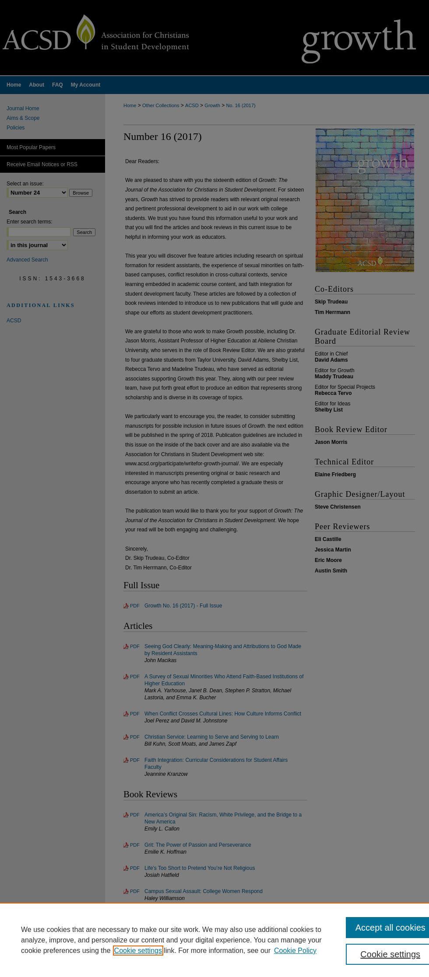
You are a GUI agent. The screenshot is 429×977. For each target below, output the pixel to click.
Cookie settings (138, 950)
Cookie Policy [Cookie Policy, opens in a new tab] (295, 950)
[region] (214, 940)
